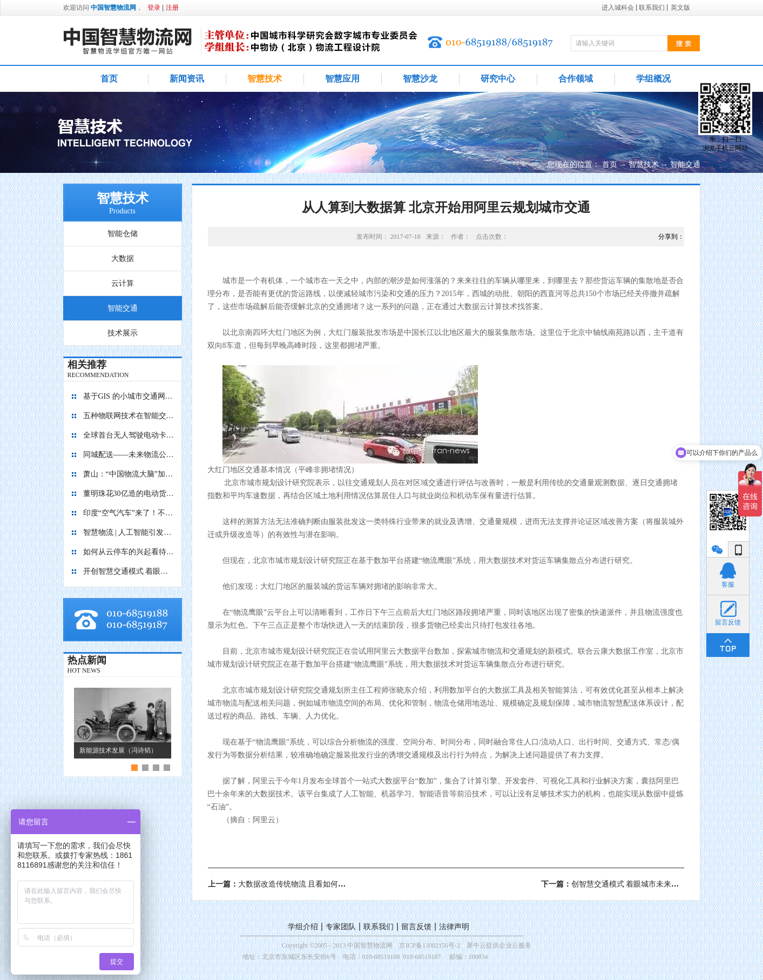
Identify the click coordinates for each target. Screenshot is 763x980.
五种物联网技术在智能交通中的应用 (129, 416)
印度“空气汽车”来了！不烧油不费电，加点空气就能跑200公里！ (129, 513)
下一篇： (614, 884)
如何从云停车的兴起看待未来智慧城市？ (129, 552)
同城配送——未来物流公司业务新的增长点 (129, 455)
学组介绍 (303, 927)
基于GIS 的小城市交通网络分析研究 (129, 396)
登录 (153, 7)
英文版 (680, 7)
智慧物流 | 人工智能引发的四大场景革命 (129, 532)
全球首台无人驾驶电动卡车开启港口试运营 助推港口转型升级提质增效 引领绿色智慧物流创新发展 (129, 435)
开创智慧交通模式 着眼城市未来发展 (129, 571)
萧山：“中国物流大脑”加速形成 (129, 474)
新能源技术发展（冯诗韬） (118, 750)
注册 (172, 7)
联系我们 (378, 927)
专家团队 (341, 927)
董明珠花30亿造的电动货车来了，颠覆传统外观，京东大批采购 (129, 493)
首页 (109, 78)
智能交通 (685, 164)
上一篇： (299, 884)
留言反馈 (416, 927)
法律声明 (454, 927)
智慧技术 (644, 164)
